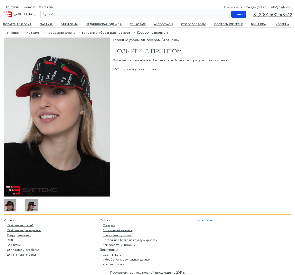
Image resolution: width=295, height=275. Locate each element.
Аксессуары (163, 24)
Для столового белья (22, 254)
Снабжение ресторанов (24, 230)
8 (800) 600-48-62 (272, 14)
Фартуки (46, 24)
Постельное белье (228, 24)
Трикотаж (138, 24)
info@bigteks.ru (281, 7)
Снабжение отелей (20, 225)
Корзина (281, 24)
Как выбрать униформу (119, 244)
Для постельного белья (23, 249)
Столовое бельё (193, 24)
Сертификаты (112, 254)
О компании (47, 7)
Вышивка (258, 24)
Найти (239, 14)
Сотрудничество (19, 235)
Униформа (69, 24)
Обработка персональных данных (126, 259)
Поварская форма (17, 24)
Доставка (29, 7)
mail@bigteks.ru (256, 7)
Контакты (12, 7)
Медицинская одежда (104, 24)
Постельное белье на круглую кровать (130, 240)
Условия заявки (113, 264)
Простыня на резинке (117, 230)
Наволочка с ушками (117, 235)
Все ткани (14, 244)
